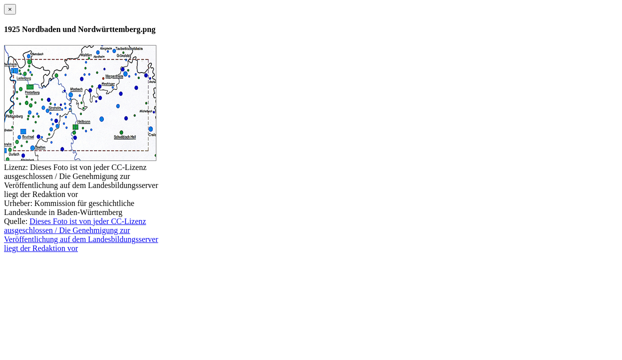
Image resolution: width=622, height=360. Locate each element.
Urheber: (18, 203)
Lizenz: (16, 167)
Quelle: (15, 221)
